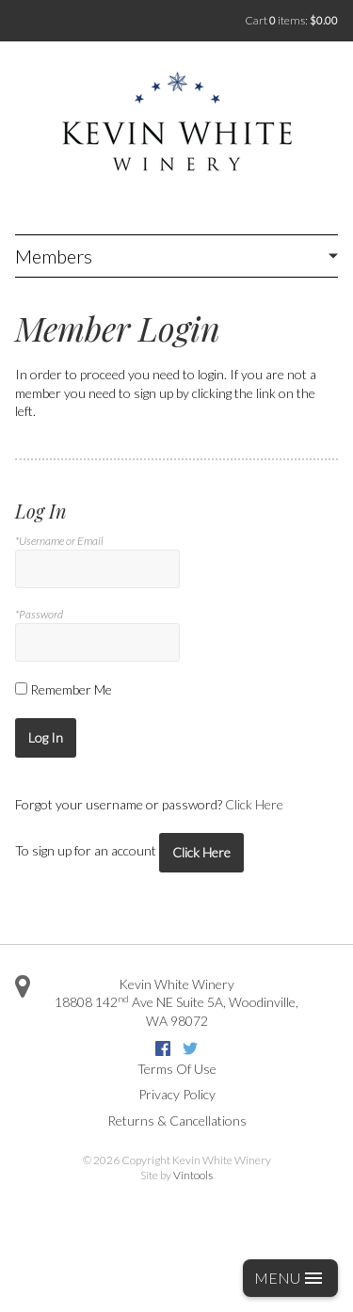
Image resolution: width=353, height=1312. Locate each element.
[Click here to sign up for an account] (201, 852)
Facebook (162, 1048)
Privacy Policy (177, 1094)
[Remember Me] (21, 688)
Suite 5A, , (176, 1011)
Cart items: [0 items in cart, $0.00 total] (291, 20)
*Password (39, 614)
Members (53, 256)
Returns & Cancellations (177, 1120)
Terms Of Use (177, 1069)
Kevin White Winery (176, 984)
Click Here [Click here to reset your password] (254, 804)
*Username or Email (59, 541)
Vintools (193, 1175)
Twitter (190, 1048)
